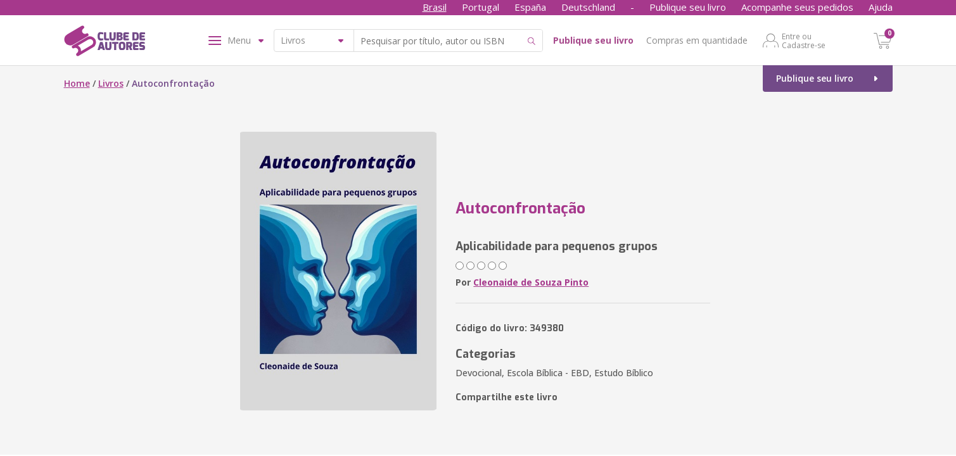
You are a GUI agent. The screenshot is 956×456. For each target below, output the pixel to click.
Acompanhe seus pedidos (797, 7)
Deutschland (588, 7)
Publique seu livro (687, 7)
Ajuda (881, 7)
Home (77, 83)
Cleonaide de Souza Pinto (531, 282)
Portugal (480, 7)
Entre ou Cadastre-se (803, 40)
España (530, 7)
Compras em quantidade (697, 40)
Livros (111, 83)
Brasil (435, 7)
